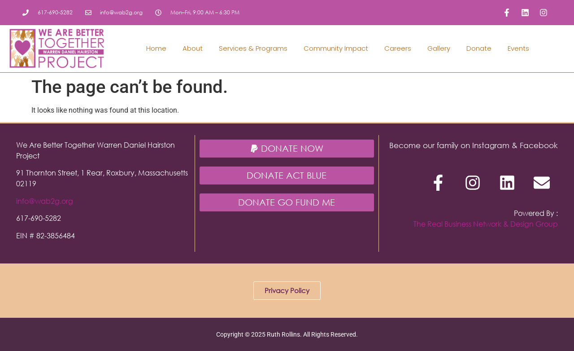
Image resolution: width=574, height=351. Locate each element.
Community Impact (336, 48)
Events (518, 48)
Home (156, 48)
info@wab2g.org (44, 201)
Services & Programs (253, 48)
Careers (397, 48)
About (193, 48)
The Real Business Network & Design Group (485, 223)
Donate (478, 48)
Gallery (438, 48)
